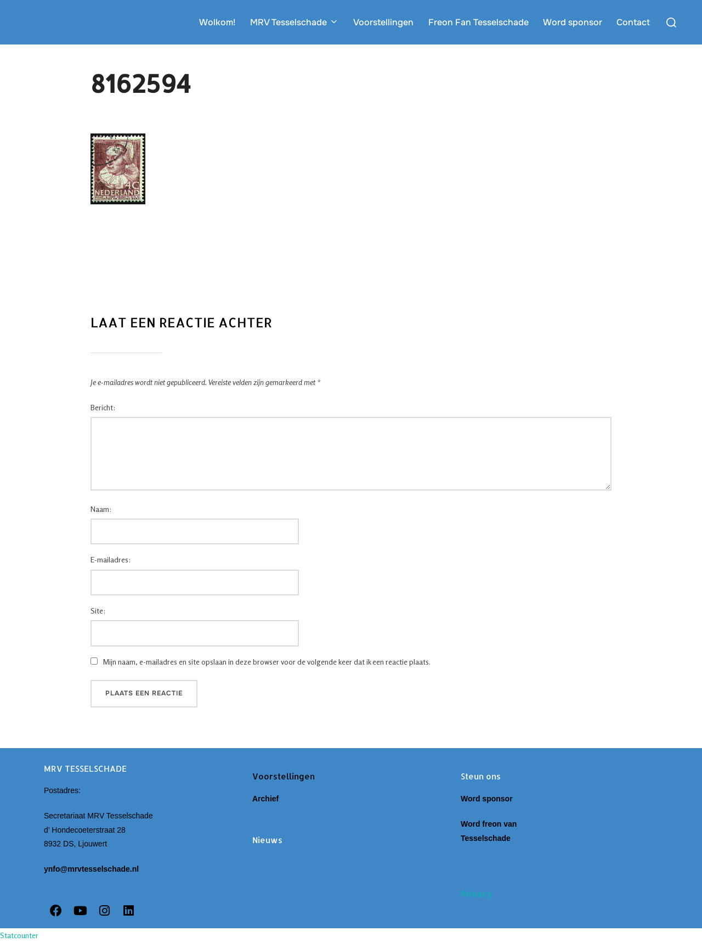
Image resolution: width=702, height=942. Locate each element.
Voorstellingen (383, 22)
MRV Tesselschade (294, 22)
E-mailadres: (110, 559)
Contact (633, 22)
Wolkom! (217, 22)
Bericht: (102, 407)
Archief (267, 798)
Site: (97, 610)
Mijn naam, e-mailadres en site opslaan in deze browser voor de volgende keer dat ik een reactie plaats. (267, 661)
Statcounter (19, 935)
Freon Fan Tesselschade (478, 22)
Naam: (100, 509)
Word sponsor (572, 22)
